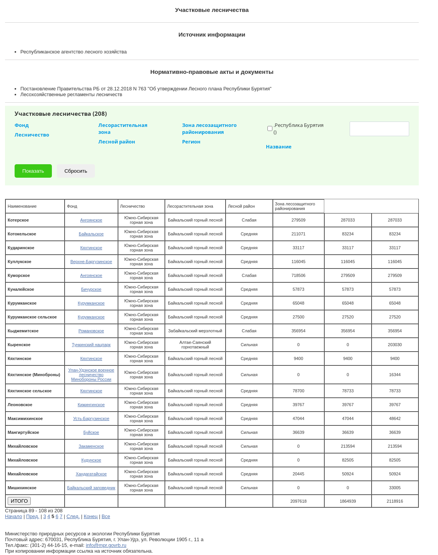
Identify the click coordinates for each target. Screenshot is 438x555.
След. (73, 516)
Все (106, 516)
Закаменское (91, 446)
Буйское (91, 432)
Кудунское (91, 460)
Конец (91, 516)
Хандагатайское (91, 474)
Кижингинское (91, 404)
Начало (13, 516)
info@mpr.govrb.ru (106, 545)
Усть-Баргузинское (91, 418)
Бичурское (91, 289)
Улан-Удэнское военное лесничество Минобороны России (91, 375)
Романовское (91, 330)
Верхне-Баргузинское (91, 261)
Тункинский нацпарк (91, 344)
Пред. (32, 516)
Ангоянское (91, 220)
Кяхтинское (91, 247)
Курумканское (91, 303)
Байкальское (91, 234)
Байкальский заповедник (91, 487)
